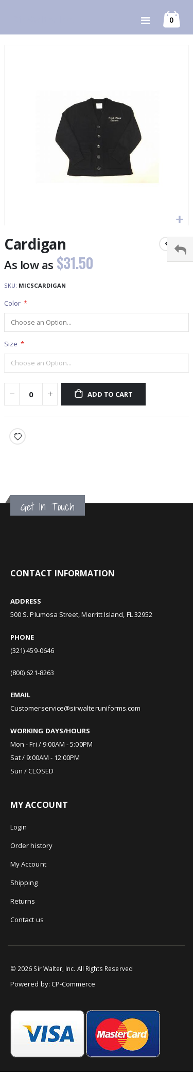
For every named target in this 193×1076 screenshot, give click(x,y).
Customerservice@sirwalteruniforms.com (75, 708)
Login (18, 827)
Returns (22, 901)
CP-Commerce (73, 984)
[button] (179, 220)
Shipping (24, 882)
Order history (31, 845)
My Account (28, 864)
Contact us (27, 919)
